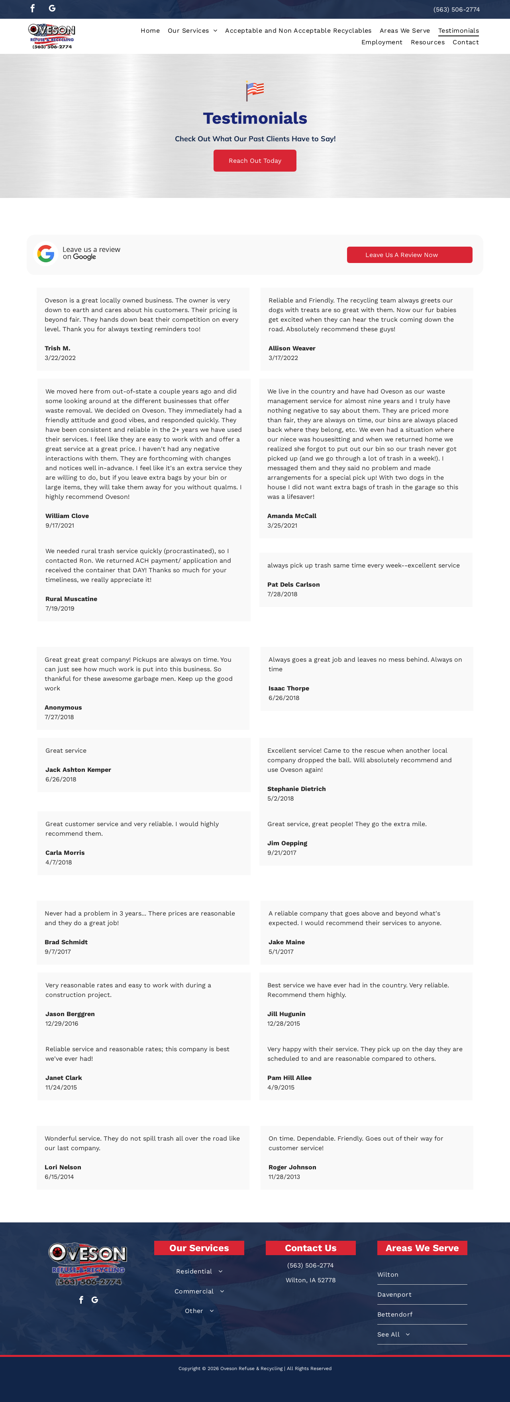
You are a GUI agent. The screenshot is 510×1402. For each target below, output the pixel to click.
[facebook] (33, 9)
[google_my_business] (52, 9)
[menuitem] (150, 30)
